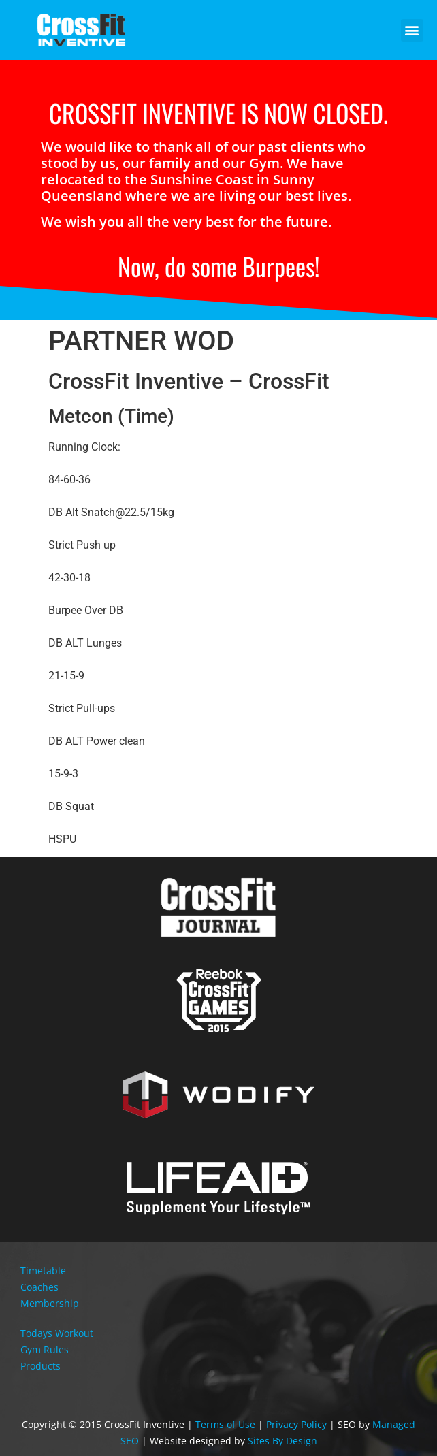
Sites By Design (282, 1440)
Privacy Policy (296, 1424)
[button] (412, 30)
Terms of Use (225, 1424)
